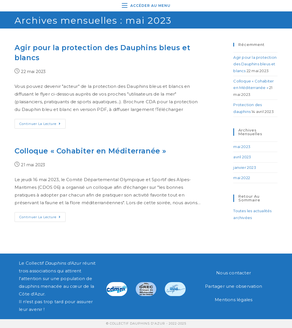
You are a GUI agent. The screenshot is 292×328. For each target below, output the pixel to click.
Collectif (53, 263)
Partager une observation (233, 286)
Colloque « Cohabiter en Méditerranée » (90, 151)
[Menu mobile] (146, 5)
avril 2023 (242, 157)
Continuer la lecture (42, 122)
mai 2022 (241, 177)
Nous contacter (233, 273)
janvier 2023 (244, 167)
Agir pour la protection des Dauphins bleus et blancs (255, 64)
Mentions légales (233, 299)
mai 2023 (241, 146)
